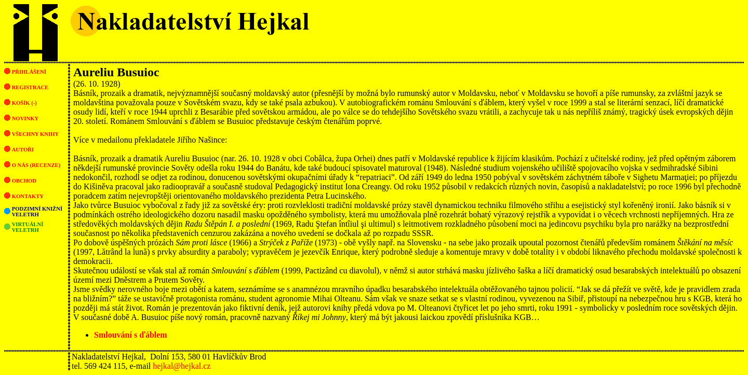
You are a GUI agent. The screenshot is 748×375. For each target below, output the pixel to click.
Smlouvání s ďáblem (130, 334)
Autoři (23, 149)
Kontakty (28, 196)
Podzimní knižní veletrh (37, 211)
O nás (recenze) (36, 165)
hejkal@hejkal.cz (181, 366)
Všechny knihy (35, 134)
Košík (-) (24, 103)
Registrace (30, 87)
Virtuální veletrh (28, 227)
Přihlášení (29, 72)
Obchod (24, 181)
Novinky (25, 118)
